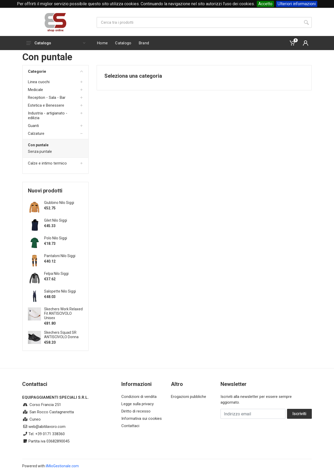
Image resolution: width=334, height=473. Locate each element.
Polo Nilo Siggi (55, 238)
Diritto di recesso (136, 411)
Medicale (35, 89)
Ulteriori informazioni (297, 3)
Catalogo (55, 43)
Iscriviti (299, 413)
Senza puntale (40, 151)
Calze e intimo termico (47, 163)
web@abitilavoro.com (46, 426)
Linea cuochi (39, 82)
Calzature (36, 133)
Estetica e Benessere (46, 105)
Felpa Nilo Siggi (56, 273)
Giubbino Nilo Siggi (59, 203)
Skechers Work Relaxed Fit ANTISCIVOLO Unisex (63, 313)
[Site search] (199, 22)
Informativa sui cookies (141, 418)
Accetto (265, 3)
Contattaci (130, 425)
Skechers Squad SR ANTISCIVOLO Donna (61, 334)
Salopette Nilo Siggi (60, 291)
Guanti (33, 125)
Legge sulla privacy (137, 404)
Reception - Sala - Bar (46, 97)
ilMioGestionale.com (62, 466)
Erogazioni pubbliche (188, 396)
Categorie (55, 71)
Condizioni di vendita (139, 396)
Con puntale (38, 145)
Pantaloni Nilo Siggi (59, 256)
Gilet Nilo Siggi (55, 220)
